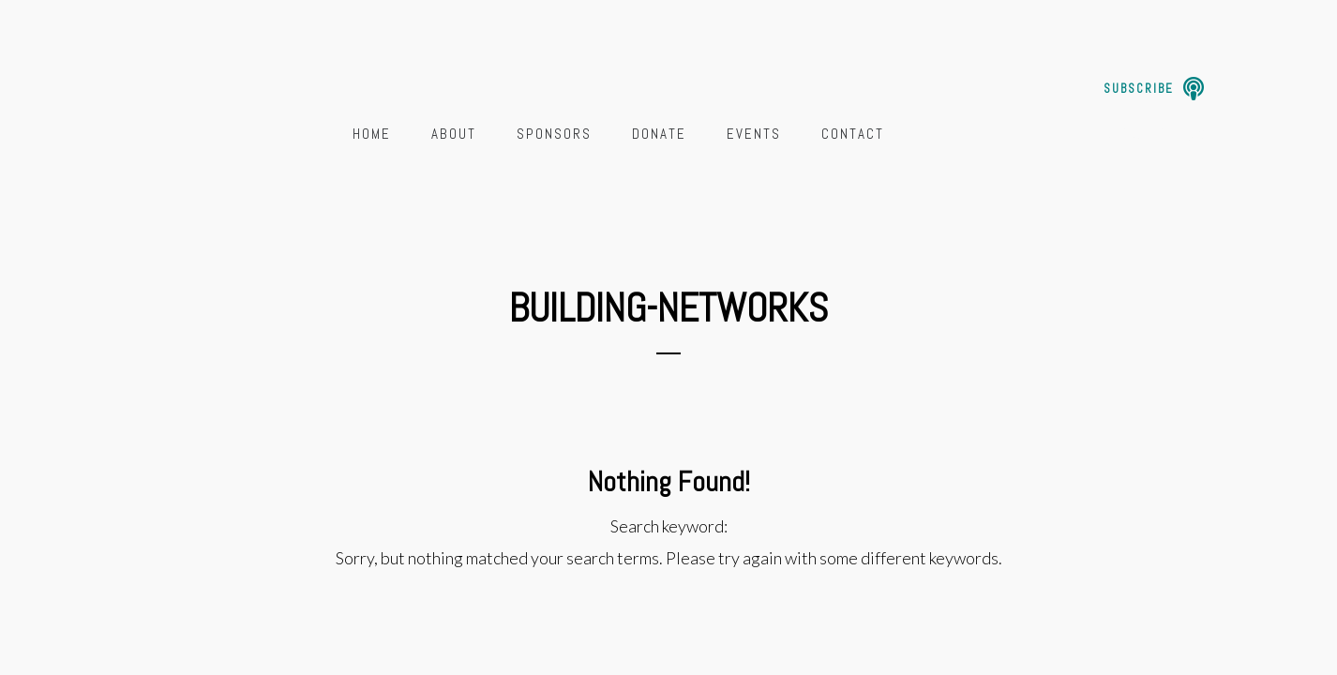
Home (372, 133)
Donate (659, 133)
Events (754, 133)
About (453, 133)
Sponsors (554, 133)
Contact (852, 133)
